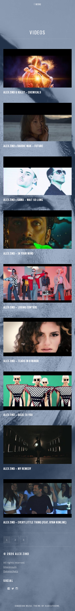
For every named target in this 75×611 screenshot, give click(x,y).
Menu (38, 4)
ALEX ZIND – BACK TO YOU (18, 415)
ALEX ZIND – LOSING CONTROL (20, 307)
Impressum (9, 567)
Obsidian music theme (28, 605)
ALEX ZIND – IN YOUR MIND (18, 253)
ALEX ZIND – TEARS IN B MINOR (21, 361)
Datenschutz (10, 571)
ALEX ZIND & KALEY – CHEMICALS (22, 92)
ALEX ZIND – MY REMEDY (17, 469)
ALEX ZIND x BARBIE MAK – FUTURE (23, 146)
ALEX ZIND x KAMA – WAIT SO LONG (23, 200)
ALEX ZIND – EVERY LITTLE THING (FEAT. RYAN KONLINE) (34, 522)
